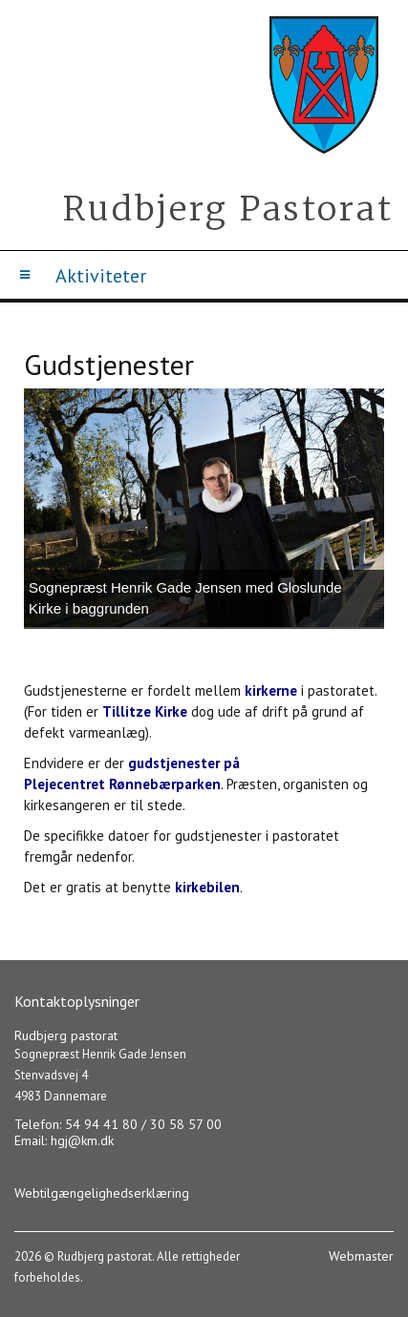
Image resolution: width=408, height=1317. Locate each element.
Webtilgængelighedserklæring (101, 1193)
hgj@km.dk (82, 1140)
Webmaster (361, 1256)
